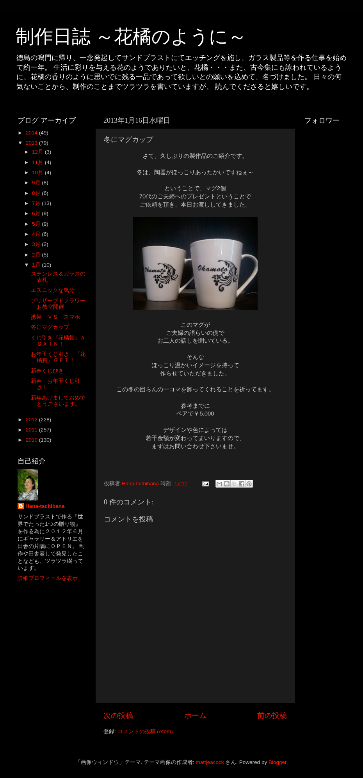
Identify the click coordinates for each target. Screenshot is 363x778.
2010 (32, 440)
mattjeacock (210, 762)
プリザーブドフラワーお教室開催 (58, 304)
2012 (32, 420)
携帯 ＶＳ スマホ (55, 317)
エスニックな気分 (53, 290)
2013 (32, 143)
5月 (37, 224)
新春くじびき (47, 371)
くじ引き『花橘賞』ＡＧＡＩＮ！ (58, 341)
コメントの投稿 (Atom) (145, 731)
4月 (37, 234)
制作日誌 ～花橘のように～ (131, 36)
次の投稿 (118, 715)
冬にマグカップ (50, 327)
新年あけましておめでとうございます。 (58, 401)
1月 (37, 265)
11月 (38, 162)
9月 (37, 183)
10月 (38, 172)
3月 (37, 244)
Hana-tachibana (45, 506)
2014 (32, 133)
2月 (37, 255)
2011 (32, 430)
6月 (37, 213)
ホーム (195, 715)
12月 (38, 152)
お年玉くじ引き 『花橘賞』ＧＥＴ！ (58, 357)
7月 (37, 203)
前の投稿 (272, 715)
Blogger (277, 762)
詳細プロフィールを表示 (48, 578)
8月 (37, 193)
